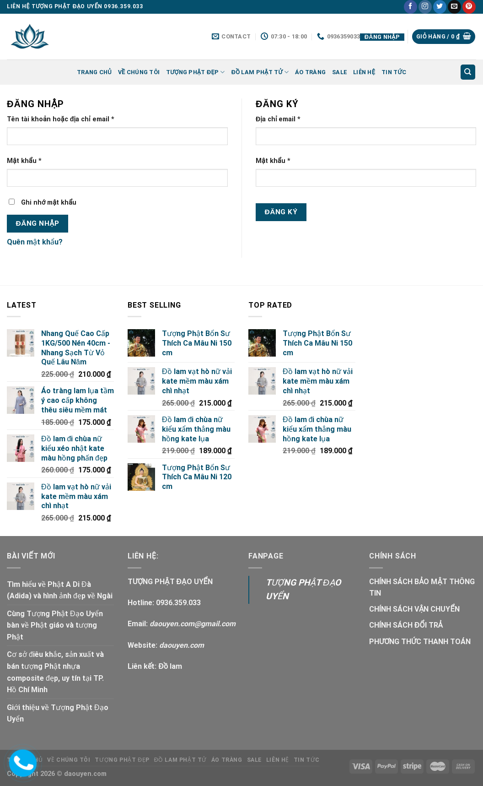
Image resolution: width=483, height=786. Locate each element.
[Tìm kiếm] (468, 72)
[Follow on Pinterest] (469, 7)
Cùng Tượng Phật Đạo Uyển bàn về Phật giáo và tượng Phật (55, 625)
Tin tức (393, 72)
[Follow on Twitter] (439, 7)
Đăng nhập (37, 223)
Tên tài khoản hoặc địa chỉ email (60, 119)
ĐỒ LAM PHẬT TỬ (260, 72)
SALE (339, 72)
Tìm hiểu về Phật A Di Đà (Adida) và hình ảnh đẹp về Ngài (60, 590)
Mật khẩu (24, 161)
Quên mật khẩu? (35, 242)
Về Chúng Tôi (139, 72)
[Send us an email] (454, 7)
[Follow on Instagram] (425, 7)
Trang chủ (94, 72)
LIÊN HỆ (364, 72)
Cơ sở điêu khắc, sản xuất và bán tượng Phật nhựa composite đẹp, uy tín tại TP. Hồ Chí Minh (55, 672)
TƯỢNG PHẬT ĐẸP (195, 72)
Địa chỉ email (278, 119)
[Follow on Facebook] (410, 7)
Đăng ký (281, 212)
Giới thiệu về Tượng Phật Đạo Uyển (57, 713)
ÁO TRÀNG (310, 72)
